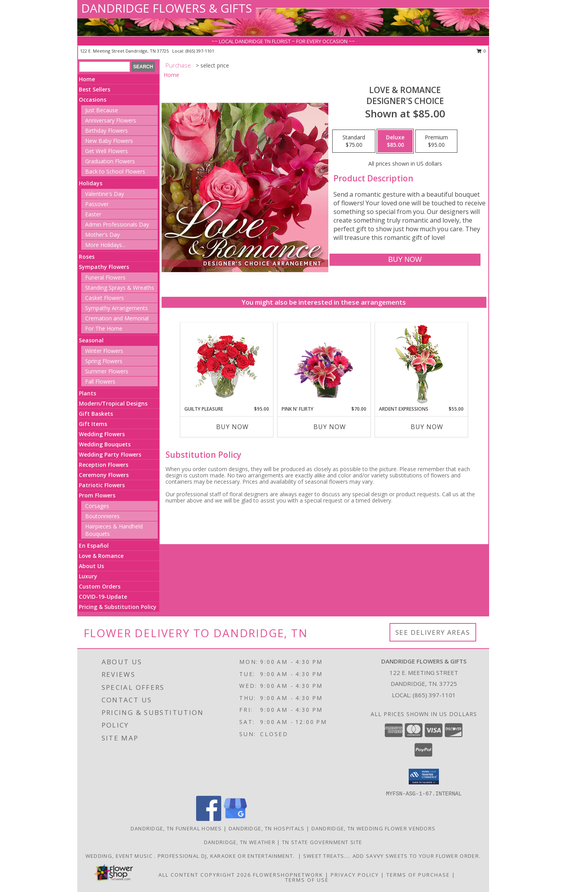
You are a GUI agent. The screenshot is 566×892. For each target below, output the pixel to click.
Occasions (92, 99)
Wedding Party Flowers (110, 454)
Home (87, 79)
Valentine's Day (104, 193)
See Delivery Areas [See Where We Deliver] (432, 632)
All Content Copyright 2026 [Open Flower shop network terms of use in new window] (204, 874)
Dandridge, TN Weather (239, 842)
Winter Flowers (104, 351)
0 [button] (481, 51)
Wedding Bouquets (105, 444)
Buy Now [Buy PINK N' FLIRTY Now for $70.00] (329, 426)
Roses (87, 256)
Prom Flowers (97, 495)
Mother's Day (102, 234)
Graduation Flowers (110, 161)
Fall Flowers (100, 381)
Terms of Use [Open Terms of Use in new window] (307, 879)
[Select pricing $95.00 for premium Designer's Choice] (436, 141)
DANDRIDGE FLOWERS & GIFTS (166, 8)
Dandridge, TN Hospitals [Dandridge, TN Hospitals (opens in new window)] (267, 828)
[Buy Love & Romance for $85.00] (404, 260)
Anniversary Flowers (110, 120)
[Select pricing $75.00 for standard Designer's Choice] (354, 141)
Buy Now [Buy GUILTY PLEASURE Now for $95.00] (232, 426)
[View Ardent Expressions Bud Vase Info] (421, 364)
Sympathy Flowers (104, 267)
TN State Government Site (322, 842)
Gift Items (93, 424)
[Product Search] (104, 67)
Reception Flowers (103, 464)
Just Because (101, 110)
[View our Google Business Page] (235, 819)
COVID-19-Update (103, 596)
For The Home (103, 328)
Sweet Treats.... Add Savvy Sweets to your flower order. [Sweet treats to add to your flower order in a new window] (392, 855)
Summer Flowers (106, 371)
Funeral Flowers (105, 277)
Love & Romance (101, 555)
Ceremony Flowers (104, 475)
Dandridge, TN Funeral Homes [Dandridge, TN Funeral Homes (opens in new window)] (176, 828)
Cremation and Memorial (117, 318)
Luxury (88, 576)
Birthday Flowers (106, 130)
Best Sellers (94, 89)
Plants (87, 393)
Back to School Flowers (115, 171)
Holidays (90, 183)
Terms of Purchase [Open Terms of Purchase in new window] (418, 874)
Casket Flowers (104, 298)
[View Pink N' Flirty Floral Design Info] (324, 364)
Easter (93, 214)
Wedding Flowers (102, 434)
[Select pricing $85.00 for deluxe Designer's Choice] (395, 141)
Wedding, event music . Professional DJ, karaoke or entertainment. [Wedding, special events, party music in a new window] (192, 855)
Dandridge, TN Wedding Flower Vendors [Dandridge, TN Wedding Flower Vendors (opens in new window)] (373, 828)
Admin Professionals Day (117, 224)
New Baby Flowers (109, 140)
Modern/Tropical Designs (113, 403)
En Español (94, 545)
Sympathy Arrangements (116, 308)
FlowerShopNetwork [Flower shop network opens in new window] (288, 874)
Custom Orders (99, 586)
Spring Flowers (103, 361)
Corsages (97, 506)
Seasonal (91, 340)
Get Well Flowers (106, 151)
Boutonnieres (102, 516)
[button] (424, 776)
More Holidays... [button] (105, 245)
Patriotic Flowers (102, 485)
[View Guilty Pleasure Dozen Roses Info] (226, 364)
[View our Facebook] (208, 819)
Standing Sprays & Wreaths (119, 287)
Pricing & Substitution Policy (118, 607)
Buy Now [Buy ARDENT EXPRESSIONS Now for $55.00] (427, 426)
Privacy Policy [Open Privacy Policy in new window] (355, 874)
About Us (91, 566)
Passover (97, 204)
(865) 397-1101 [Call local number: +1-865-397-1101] (200, 51)
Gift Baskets (96, 413)
